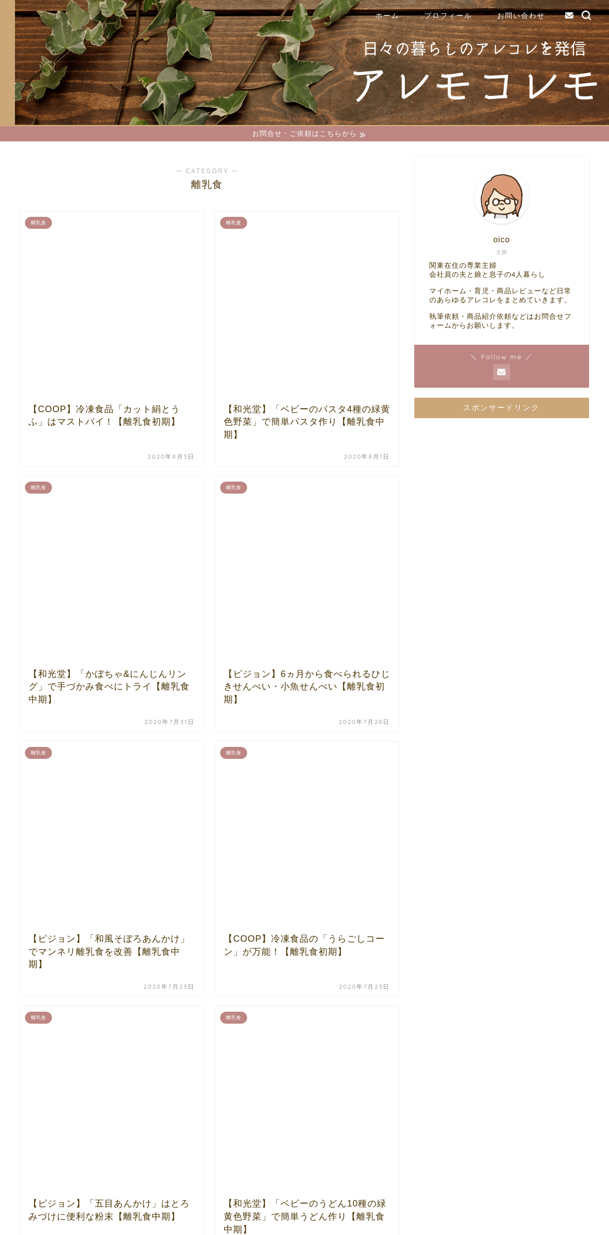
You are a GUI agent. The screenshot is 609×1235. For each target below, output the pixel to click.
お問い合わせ (521, 15)
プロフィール (448, 15)
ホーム (387, 15)
